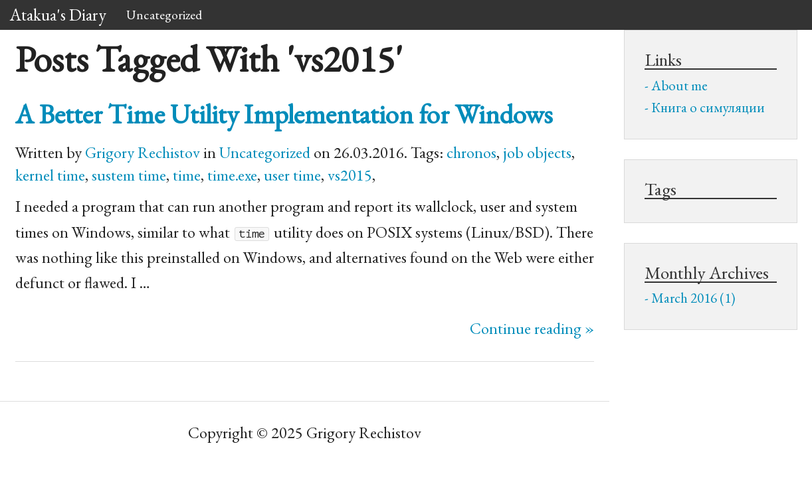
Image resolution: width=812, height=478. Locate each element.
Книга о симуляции (708, 107)
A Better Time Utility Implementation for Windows (284, 113)
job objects (537, 152)
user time (292, 175)
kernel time (50, 175)
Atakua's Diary (58, 14)
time (187, 175)
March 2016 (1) (693, 298)
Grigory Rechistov (142, 152)
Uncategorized (164, 14)
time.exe (232, 175)
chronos (471, 152)
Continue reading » (532, 328)
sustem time (129, 175)
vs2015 (350, 175)
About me (679, 85)
